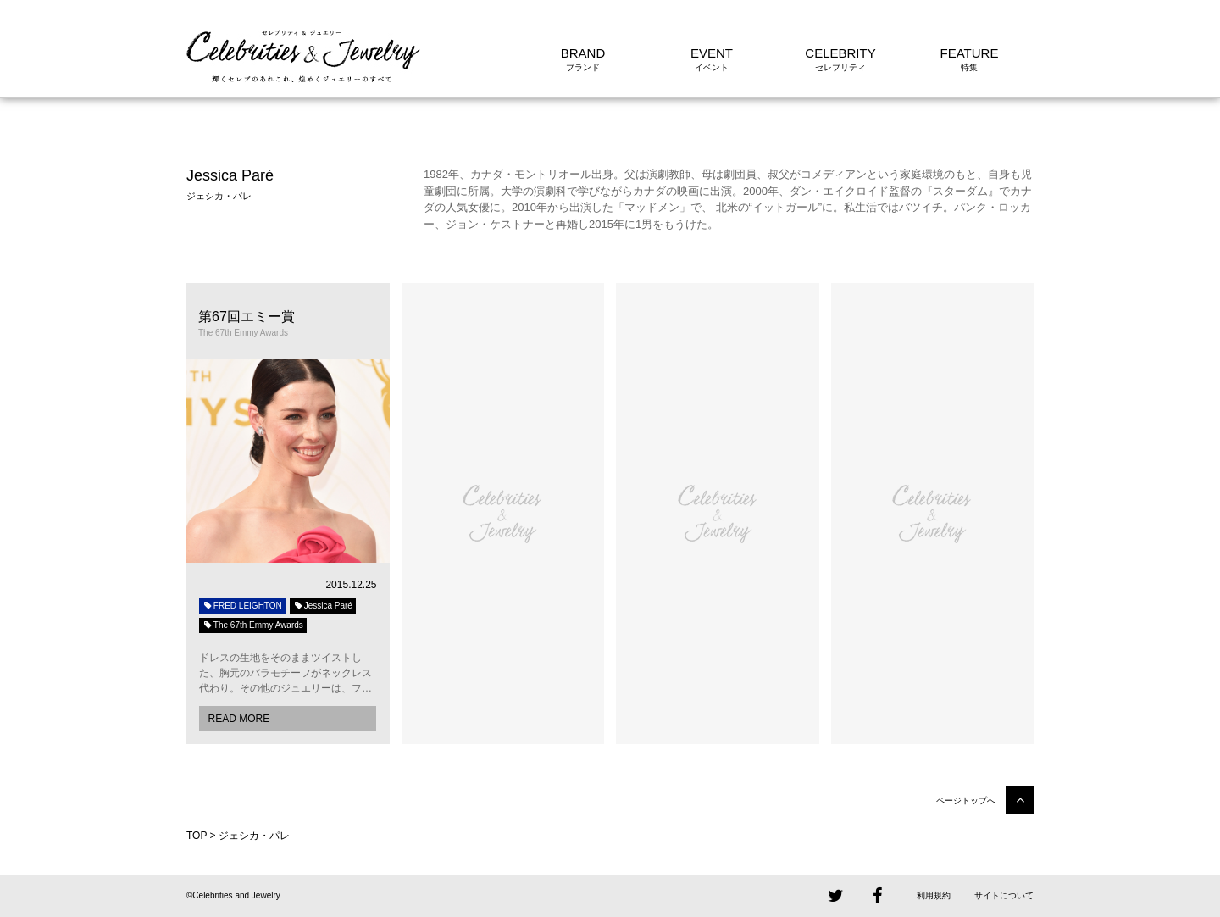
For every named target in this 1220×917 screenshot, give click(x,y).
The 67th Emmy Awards (252, 625)
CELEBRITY (840, 53)
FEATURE (969, 53)
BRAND (583, 53)
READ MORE (238, 719)
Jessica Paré (322, 605)
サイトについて (1004, 895)
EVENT (711, 53)
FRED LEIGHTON (242, 605)
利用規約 (934, 895)
